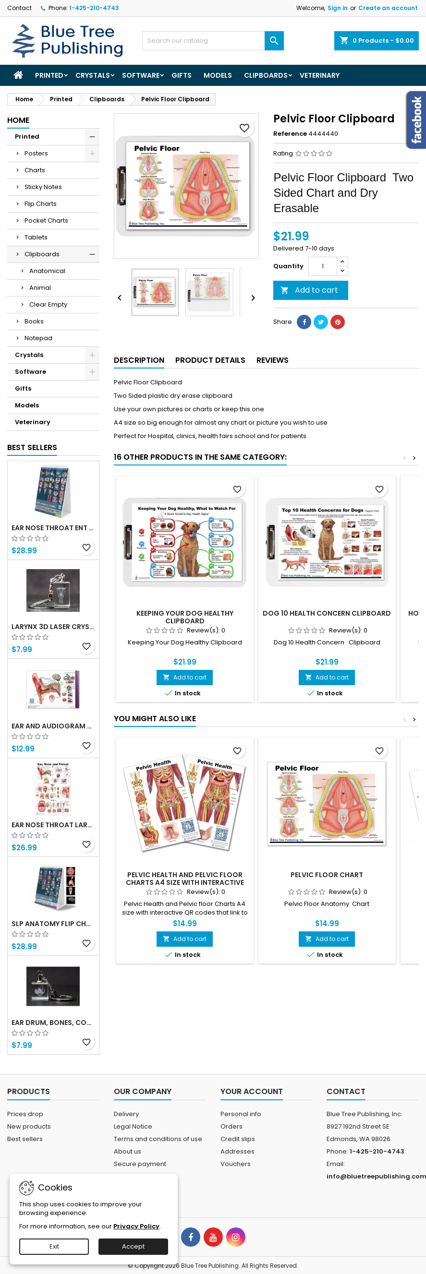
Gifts (181, 75)
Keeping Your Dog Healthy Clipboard (184, 617)
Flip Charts (40, 203)
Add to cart (309, 290)
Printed (49, 75)
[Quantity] (322, 266)
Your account (251, 1091)
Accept (133, 1246)
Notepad (38, 338)
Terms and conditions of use (158, 1138)
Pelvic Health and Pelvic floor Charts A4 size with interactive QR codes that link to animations (185, 882)
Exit (54, 1246)
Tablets (36, 237)
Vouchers (235, 1163)
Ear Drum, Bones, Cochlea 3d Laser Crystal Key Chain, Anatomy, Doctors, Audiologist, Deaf (53, 1022)
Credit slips (237, 1138)
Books (34, 321)
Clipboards (266, 75)
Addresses (237, 1151)
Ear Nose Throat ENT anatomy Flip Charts (53, 528)
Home (18, 120)
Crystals (92, 75)
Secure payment (140, 1163)
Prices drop (25, 1114)
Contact (19, 8)
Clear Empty (48, 304)
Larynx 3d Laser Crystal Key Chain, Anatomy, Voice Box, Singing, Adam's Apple (53, 627)
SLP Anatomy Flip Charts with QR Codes (53, 924)
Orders (231, 1126)
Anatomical (47, 270)
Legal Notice (133, 1126)
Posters (36, 153)
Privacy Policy (136, 1226)
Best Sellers (32, 447)
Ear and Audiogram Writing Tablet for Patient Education (53, 726)
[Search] (213, 40)
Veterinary (320, 75)
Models (218, 75)
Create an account (388, 8)
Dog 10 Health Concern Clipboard (327, 613)
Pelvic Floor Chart (327, 875)
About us (127, 1151)
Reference (290, 134)
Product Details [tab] (210, 360)
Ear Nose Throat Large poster (53, 825)
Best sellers (25, 1138)
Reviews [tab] (272, 360)
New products (29, 1126)
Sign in (338, 8)
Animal (40, 287)
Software (140, 75)
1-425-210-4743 (94, 8)
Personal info (240, 1114)
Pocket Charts (46, 220)
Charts (34, 170)
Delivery (126, 1114)
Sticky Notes (43, 186)
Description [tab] (139, 360)
